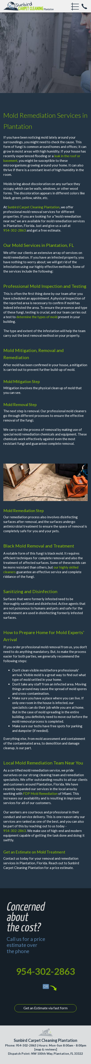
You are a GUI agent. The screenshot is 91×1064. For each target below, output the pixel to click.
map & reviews (45, 1049)
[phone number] (84, 7)
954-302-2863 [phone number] (45, 971)
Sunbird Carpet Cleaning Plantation (34, 207)
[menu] (75, 6)
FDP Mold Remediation (40, 793)
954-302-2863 (14, 230)
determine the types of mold (36, 317)
